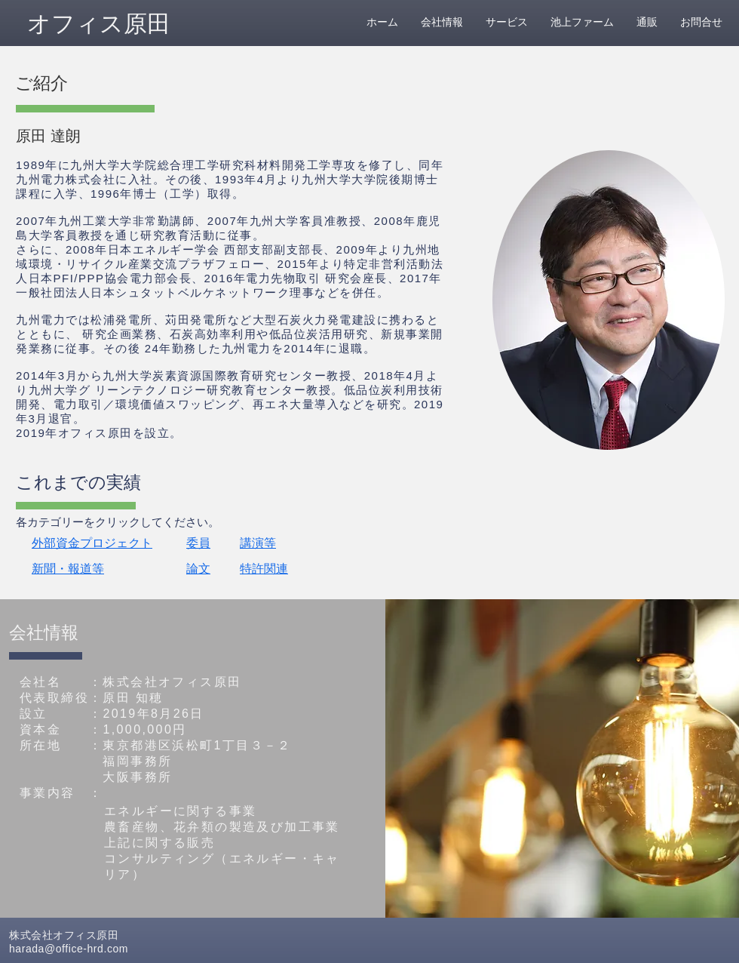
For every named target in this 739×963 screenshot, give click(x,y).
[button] (139, 83)
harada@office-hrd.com (68, 949)
